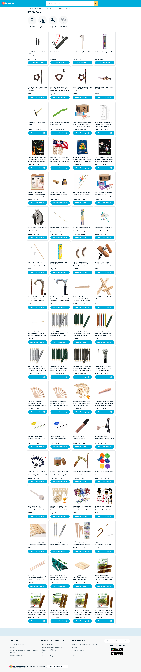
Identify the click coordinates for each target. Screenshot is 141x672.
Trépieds (59, 8)
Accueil (30, 8)
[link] (38, 48)
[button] (117, 641)
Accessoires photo (50, 8)
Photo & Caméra (38, 8)
